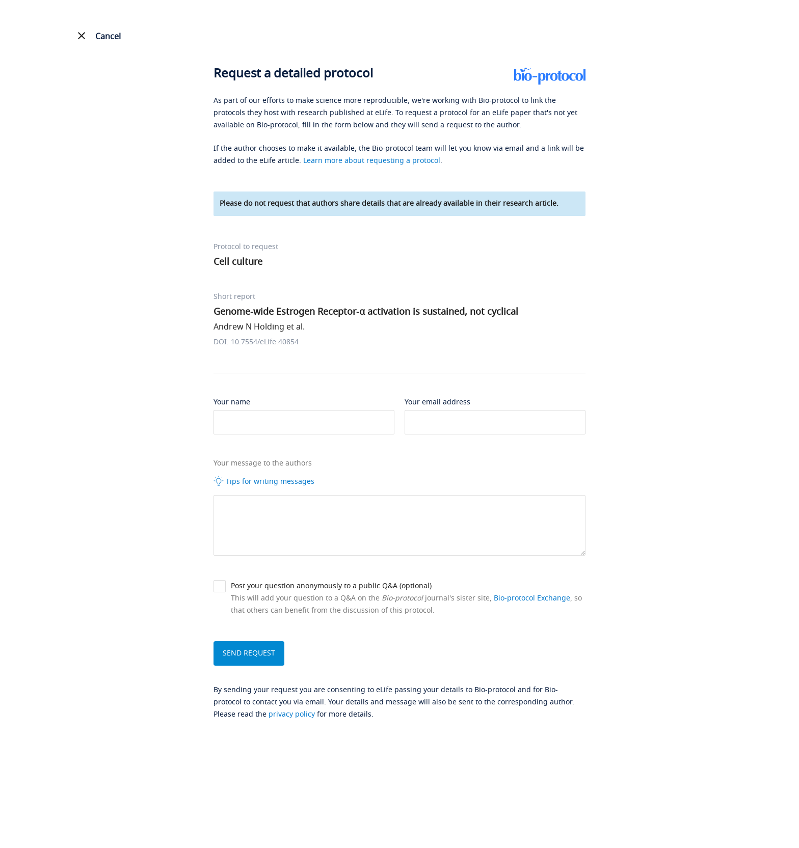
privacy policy (292, 714)
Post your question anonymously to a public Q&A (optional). (332, 586)
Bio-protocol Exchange (532, 598)
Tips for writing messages (264, 481)
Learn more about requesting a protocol (371, 160)
